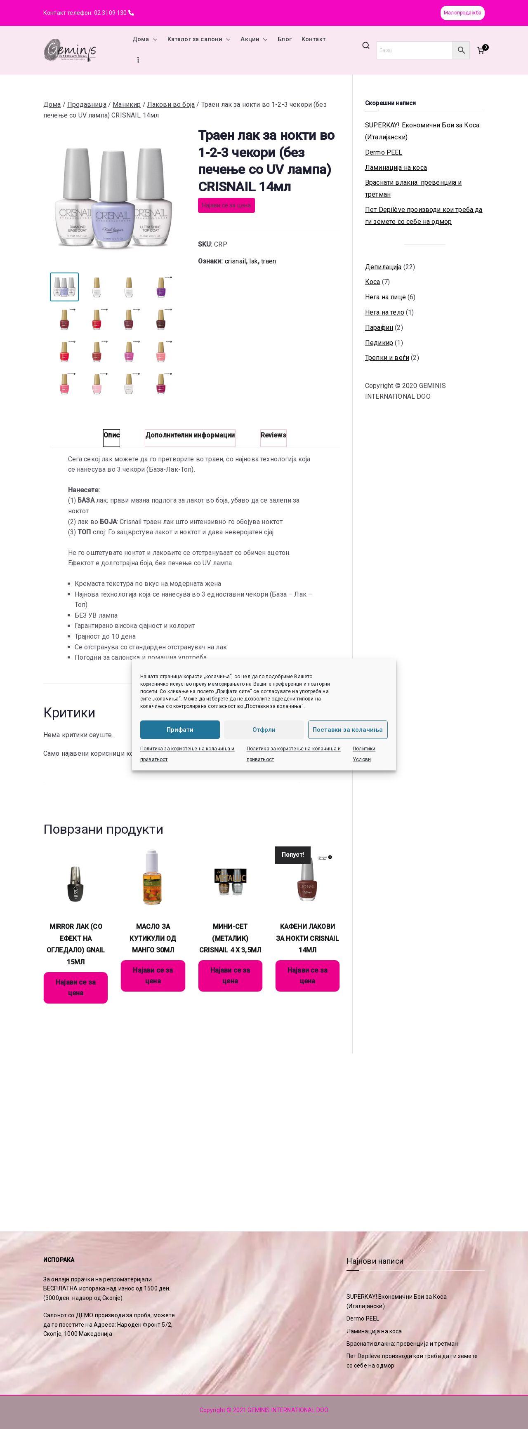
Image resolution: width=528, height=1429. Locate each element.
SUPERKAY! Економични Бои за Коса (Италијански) (422, 131)
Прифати (180, 729)
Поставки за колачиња (348, 729)
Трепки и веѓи (387, 358)
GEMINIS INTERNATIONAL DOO (288, 1410)
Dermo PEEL (384, 152)
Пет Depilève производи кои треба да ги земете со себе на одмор (424, 216)
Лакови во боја (171, 104)
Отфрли (264, 729)
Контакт (313, 39)
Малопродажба (462, 13)
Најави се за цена (226, 205)
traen (268, 261)
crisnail (235, 261)
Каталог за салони (199, 39)
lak (253, 261)
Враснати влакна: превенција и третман (413, 188)
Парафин (379, 327)
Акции (254, 39)
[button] (153, 39)
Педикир (379, 343)
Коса (372, 282)
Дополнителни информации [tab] (190, 435)
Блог (285, 39)
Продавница (86, 104)
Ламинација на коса (396, 168)
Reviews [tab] (273, 435)
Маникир (127, 104)
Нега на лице (385, 297)
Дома (145, 39)
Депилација (383, 267)
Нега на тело (384, 312)
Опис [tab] (112, 435)
